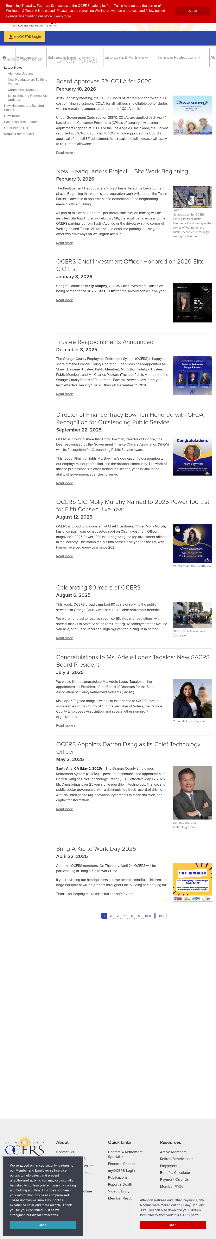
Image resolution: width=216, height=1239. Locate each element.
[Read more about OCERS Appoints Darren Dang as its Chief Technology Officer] (134, 809)
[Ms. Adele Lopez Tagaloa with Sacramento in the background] (192, 701)
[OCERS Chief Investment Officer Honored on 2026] (192, 302)
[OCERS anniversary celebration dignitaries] (192, 620)
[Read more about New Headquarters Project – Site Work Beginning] (134, 243)
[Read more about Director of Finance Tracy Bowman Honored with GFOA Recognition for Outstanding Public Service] (134, 483)
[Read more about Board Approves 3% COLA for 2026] (134, 153)
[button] (60, 1215)
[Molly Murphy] (192, 546)
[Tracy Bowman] (192, 456)
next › (148, 916)
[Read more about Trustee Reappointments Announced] (134, 394)
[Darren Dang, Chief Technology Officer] (192, 797)
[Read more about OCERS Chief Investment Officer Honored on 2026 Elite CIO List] (134, 300)
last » (161, 916)
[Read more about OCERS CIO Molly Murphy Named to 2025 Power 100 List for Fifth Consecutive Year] (134, 556)
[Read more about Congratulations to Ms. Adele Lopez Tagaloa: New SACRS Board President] (134, 725)
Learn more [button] (62, 16)
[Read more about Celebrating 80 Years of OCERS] (134, 638)
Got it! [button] (193, 11)
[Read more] (192, 115)
